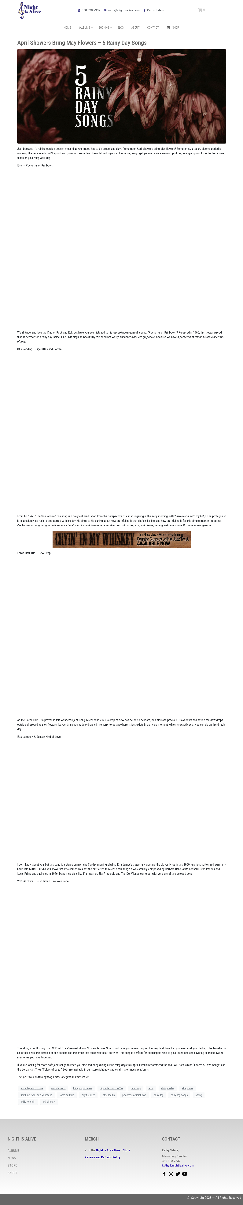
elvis (151, 1088)
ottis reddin (109, 1095)
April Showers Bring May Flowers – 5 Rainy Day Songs (82, 42)
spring (198, 1095)
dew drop (136, 1088)
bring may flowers (82, 1088)
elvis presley (167, 1088)
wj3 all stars (49, 1101)
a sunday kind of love (32, 1088)
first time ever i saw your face (36, 1095)
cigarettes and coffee (111, 1088)
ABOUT (12, 1173)
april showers (58, 1088)
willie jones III (28, 1101)
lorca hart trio (67, 1095)
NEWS (12, 1158)
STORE (12, 1165)
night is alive (88, 1095)
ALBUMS (14, 1150)
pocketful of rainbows (134, 1095)
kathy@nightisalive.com (178, 1165)
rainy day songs (179, 1095)
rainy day (158, 1095)
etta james (187, 1088)
